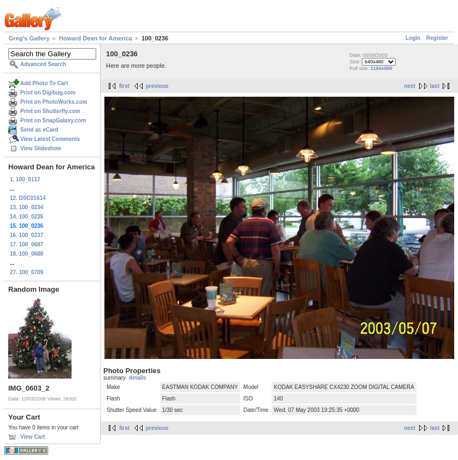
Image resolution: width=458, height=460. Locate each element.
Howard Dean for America (95, 38)
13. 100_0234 (26, 207)
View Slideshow (40, 148)
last (434, 86)
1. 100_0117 (25, 179)
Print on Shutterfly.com (50, 111)
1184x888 (381, 68)
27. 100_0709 (26, 272)
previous (157, 86)
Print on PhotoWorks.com (53, 102)
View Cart (32, 437)
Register (437, 38)
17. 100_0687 (26, 244)
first (124, 86)
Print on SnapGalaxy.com (53, 120)
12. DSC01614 (28, 198)
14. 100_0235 (26, 217)
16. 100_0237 (26, 235)
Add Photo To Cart (44, 83)
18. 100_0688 (26, 254)
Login (413, 38)
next (409, 86)
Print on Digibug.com (47, 93)
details (137, 378)
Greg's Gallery (29, 38)
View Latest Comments (50, 139)
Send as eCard (39, 130)
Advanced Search (43, 64)
